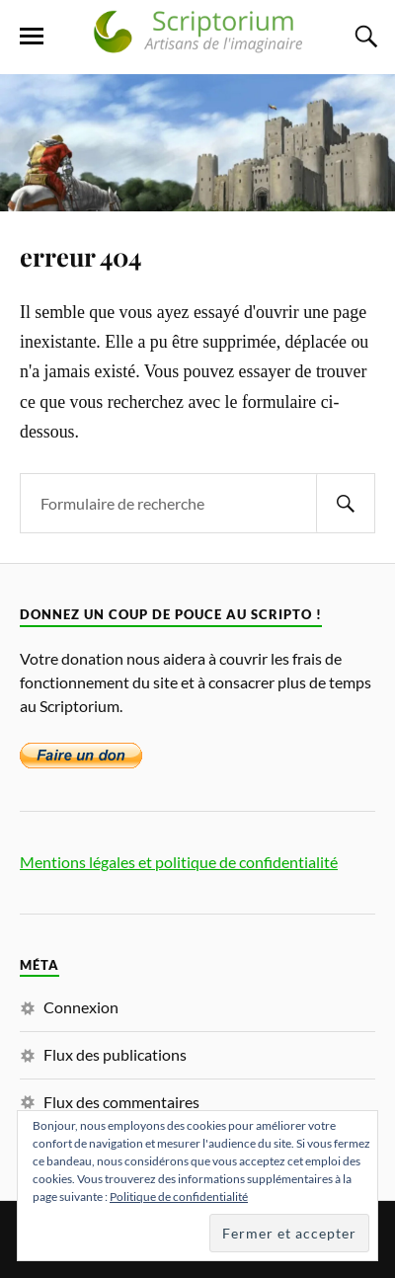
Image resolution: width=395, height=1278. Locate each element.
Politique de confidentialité (179, 1196)
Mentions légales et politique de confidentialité (179, 861)
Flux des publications (115, 1054)
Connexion (80, 1007)
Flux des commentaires (121, 1101)
